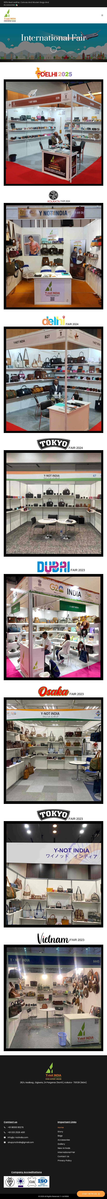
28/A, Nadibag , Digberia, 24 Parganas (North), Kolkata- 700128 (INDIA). (53, 1082)
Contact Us (63, 1156)
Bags (60, 1135)
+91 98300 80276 (16, 1127)
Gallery (61, 1144)
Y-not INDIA (64, 1196)
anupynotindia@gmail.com (21, 1142)
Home (61, 1127)
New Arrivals (64, 1148)
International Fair (66, 1152)
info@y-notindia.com (18, 1137)
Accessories (64, 1139)
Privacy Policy (65, 1160)
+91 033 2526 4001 (16, 1132)
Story (60, 1131)
